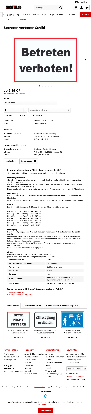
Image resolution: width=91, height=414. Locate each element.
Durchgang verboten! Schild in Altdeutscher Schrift (45, 331)
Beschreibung (10, 161)
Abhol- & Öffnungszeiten (34, 354)
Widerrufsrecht (31, 374)
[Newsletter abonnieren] (85, 368)
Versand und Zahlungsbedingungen (55, 372)
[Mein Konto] (81, 7)
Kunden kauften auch (32, 306)
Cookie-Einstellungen (54, 362)
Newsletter (29, 368)
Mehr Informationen (45, 404)
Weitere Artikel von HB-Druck (20, 294)
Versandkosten (39, 387)
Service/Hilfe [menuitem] (81, 2)
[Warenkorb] (87, 7)
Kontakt (49, 368)
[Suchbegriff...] (48, 7)
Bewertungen (28, 161)
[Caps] (44, 14)
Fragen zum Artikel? (16, 292)
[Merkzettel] (75, 7)
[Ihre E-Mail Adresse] (74, 368)
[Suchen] (60, 7)
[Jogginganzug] (13, 14)
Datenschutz (50, 365)
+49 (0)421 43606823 (9, 367)
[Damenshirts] (72, 14)
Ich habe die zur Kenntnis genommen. (77, 376)
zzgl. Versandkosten (18, 94)
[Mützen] (26, 14)
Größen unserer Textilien (31, 361)
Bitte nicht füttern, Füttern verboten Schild (18, 331)
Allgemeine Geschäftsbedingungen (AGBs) (55, 357)
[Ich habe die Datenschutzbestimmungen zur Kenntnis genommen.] (67, 373)
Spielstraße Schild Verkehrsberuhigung (72, 331)
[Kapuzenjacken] (56, 14)
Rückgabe (28, 371)
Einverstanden (45, 410)
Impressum (50, 376)
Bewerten (38, 115)
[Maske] (36, 14)
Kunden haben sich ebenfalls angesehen (62, 306)
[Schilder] (85, 14)
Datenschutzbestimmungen (77, 376)
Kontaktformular (31, 365)
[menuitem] (48, 7)
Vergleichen (10, 115)
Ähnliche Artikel (12, 306)
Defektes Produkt (31, 357)
